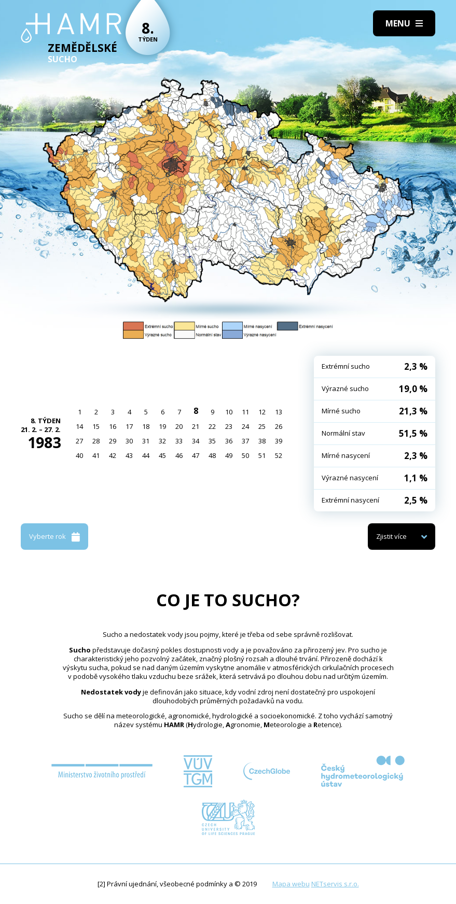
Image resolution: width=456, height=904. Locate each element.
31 (145, 441)
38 (262, 441)
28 (96, 441)
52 (278, 455)
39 (278, 441)
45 (162, 455)
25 (262, 426)
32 (162, 441)
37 (245, 441)
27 (79, 441)
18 (145, 426)
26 (278, 426)
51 (262, 455)
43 (129, 455)
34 (195, 441)
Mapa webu (291, 883)
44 (145, 455)
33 (179, 441)
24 (245, 426)
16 (112, 426)
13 (278, 411)
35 (212, 441)
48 (212, 455)
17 (129, 426)
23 (228, 426)
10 (228, 411)
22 (212, 426)
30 (129, 441)
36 (228, 441)
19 (162, 426)
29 (112, 441)
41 (96, 455)
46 (179, 455)
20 (179, 426)
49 (228, 455)
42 (112, 455)
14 (79, 426)
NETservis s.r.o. (335, 883)
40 (79, 455)
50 (245, 455)
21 (195, 426)
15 (96, 426)
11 (245, 411)
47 (195, 455)
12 (262, 411)
